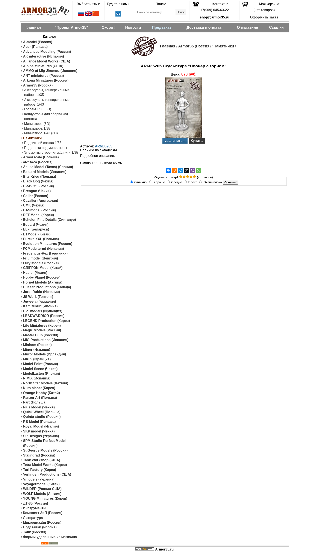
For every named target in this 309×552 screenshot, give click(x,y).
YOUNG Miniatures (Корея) (45, 498)
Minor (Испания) (36, 349)
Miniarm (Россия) (37, 345)
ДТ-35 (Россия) (35, 503)
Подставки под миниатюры (45, 148)
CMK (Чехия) (34, 205)
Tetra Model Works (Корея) (45, 465)
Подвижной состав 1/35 (43, 143)
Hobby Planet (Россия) (42, 277)
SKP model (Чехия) (39, 431)
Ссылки (276, 27)
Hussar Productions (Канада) (47, 287)
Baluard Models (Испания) (45, 172)
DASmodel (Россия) (39, 210)
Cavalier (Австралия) (40, 200)
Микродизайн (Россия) (42, 522)
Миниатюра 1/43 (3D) (41, 133)
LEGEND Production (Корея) (46, 321)
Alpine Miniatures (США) (43, 66)
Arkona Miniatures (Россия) (46, 80)
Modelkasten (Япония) (41, 373)
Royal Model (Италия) (41, 426)
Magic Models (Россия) (42, 330)
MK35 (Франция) (37, 359)
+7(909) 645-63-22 (214, 10)
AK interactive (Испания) (43, 56)
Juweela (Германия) (39, 301)
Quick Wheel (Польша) (42, 412)
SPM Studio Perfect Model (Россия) (44, 443)
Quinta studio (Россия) (42, 417)
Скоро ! (108, 27)
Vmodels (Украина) (39, 479)
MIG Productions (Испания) (45, 340)
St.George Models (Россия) (45, 450)
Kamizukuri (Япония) (40, 306)
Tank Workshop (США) (41, 460)
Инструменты (34, 508)
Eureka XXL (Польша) (41, 239)
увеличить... (175, 141)
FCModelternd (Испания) (43, 248)
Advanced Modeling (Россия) (47, 51)
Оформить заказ (264, 17)
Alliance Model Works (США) (46, 61)
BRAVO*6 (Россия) (38, 186)
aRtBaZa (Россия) (38, 162)
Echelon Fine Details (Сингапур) (49, 219)
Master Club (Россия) (40, 335)
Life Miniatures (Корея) (42, 325)
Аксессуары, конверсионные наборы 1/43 (47, 102)
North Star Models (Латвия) (45, 383)
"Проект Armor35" (71, 27)
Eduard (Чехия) (35, 224)
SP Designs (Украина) (41, 436)
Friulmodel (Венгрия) (40, 258)
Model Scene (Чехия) (40, 369)
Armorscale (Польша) (41, 157)
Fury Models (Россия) (41, 263)
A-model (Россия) (37, 42)
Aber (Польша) (35, 47)
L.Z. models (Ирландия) (42, 311)
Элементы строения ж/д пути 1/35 (51, 152)
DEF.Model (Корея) (38, 215)
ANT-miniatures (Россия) (43, 75)
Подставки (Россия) (40, 527)
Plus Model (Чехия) (39, 407)
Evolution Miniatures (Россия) (47, 244)
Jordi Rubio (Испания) (41, 292)
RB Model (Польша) (39, 421)
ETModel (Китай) (37, 234)
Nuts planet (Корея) (39, 388)
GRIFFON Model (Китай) (43, 268)
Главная (33, 27)
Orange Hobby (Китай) (41, 393)
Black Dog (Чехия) (38, 181)
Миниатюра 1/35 (37, 128)
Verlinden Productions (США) (47, 474)
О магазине (247, 27)
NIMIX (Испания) (36, 378)
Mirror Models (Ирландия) (44, 354)
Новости (133, 27)
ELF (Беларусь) (36, 229)
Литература (33, 518)
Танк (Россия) (34, 532)
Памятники (224, 46)
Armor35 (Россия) (38, 85)
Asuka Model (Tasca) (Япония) (48, 167)
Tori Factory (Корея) (39, 470)
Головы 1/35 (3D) (37, 109)
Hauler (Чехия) (35, 272)
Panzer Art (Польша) (40, 397)
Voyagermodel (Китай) (41, 484)
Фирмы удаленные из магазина (50, 537)
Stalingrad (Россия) (39, 455)
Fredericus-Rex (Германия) (45, 253)
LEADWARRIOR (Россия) (44, 316)
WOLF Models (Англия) (42, 494)
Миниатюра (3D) (37, 124)
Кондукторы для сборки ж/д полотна (46, 116)
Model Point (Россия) (40, 364)
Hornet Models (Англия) (42, 282)
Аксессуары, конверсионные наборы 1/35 (47, 92)
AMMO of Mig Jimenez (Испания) (50, 71)
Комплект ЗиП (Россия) (42, 513)
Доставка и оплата (203, 27)
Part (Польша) (35, 402)
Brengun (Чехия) (37, 191)
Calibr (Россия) (35, 196)
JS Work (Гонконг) (38, 297)
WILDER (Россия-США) (42, 489)
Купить (197, 141)
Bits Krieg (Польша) (39, 176)
